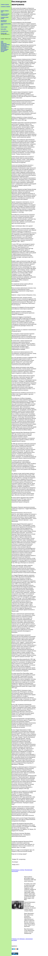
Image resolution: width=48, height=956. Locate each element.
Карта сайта (3, 29)
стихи (2, 41)
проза (2, 42)
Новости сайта (4, 26)
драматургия (3, 43)
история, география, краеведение (5, 45)
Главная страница (5, 4)
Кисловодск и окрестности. (4, 21)
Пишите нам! (4, 33)
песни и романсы (4, 49)
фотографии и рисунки (4, 51)
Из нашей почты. (4, 31)
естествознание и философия (5, 47)
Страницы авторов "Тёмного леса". (5, 14)
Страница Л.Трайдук (5, 6)
